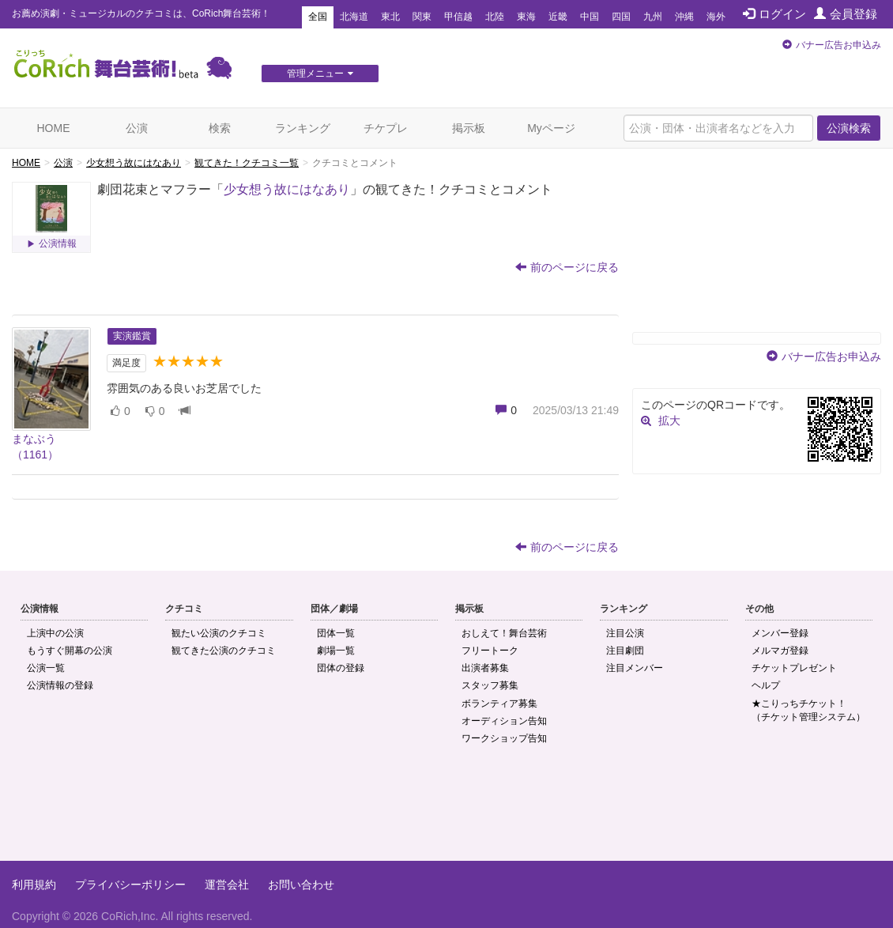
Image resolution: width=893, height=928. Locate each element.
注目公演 (625, 633)
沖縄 (684, 16)
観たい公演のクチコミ (218, 633)
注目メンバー (634, 667)
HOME (53, 128)
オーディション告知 (504, 720)
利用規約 (34, 884)
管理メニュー (320, 73)
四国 (621, 16)
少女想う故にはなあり (133, 162)
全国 (317, 16)
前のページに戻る (567, 267)
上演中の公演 (55, 633)
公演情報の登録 (60, 685)
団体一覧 (336, 633)
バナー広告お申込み (838, 45)
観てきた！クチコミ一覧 (246, 162)
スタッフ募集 (490, 685)
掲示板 (468, 128)
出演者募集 (485, 667)
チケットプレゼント (794, 667)
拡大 (669, 420)
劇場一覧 (336, 650)
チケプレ (386, 128)
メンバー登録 (780, 633)
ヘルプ (766, 685)
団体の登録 (340, 667)
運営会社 (227, 884)
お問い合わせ (301, 884)
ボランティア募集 (499, 703)
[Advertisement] (446, 809)
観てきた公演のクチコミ (223, 650)
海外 (715, 16)
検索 (220, 128)
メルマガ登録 (780, 650)
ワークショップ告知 (504, 738)
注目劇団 (625, 650)
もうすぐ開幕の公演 (69, 650)
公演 (137, 128)
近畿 (557, 16)
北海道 (354, 16)
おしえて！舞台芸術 (504, 633)
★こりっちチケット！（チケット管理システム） (808, 710)
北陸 (494, 16)
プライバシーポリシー (130, 884)
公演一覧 (46, 667)
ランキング (302, 128)
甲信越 (458, 16)
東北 (390, 16)
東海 (526, 16)
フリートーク (490, 650)
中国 (589, 16)
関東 (422, 16)
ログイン (774, 14)
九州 (652, 16)
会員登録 (845, 14)
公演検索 (849, 128)
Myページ (551, 128)
